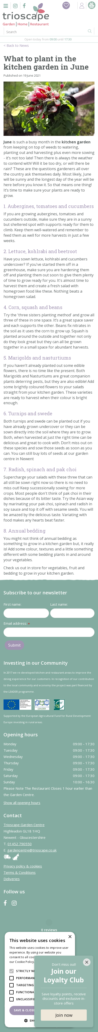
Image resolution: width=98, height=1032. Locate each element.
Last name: (59, 604)
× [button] (70, 937)
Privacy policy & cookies (23, 866)
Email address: (17, 623)
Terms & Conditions (20, 872)
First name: (12, 604)
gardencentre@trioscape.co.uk (32, 850)
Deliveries (12, 878)
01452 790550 (20, 843)
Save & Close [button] (24, 1010)
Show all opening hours (22, 802)
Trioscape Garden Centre (24, 824)
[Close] (86, 962)
